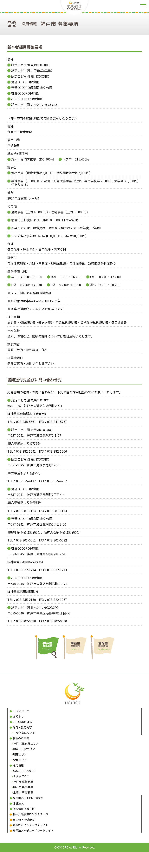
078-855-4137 (26, 481)
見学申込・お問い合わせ (28, 798)
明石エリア (20, 754)
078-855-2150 (26, 599)
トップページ (21, 711)
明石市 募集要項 (23, 787)
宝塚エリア (20, 760)
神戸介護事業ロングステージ (30, 814)
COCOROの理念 (22, 722)
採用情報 (18, 765)
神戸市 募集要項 (23, 781)
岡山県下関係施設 (24, 820)
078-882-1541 (26, 451)
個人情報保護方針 (24, 809)
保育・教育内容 (22, 727)
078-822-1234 (26, 569)
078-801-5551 (26, 540)
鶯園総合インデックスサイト (30, 825)
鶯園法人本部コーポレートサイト (33, 830)
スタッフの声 (21, 776)
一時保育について (24, 733)
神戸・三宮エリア (24, 749)
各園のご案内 (21, 738)
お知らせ (18, 716)
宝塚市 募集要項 (23, 792)
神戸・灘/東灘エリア (26, 743)
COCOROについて (24, 771)
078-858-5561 (26, 421)
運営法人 (18, 803)
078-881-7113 (26, 510)
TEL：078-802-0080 (21, 621)
